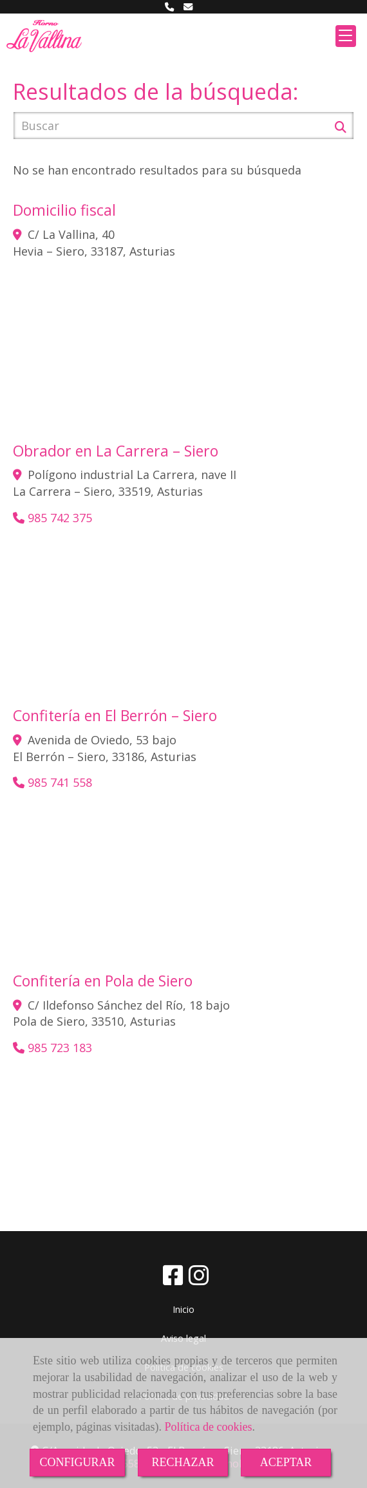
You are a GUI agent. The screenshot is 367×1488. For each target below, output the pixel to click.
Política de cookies (208, 1426)
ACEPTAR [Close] (286, 1462)
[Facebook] (173, 1279)
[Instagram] (199, 1279)
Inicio (183, 1309)
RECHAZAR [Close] (182, 1462)
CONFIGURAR (77, 1462)
